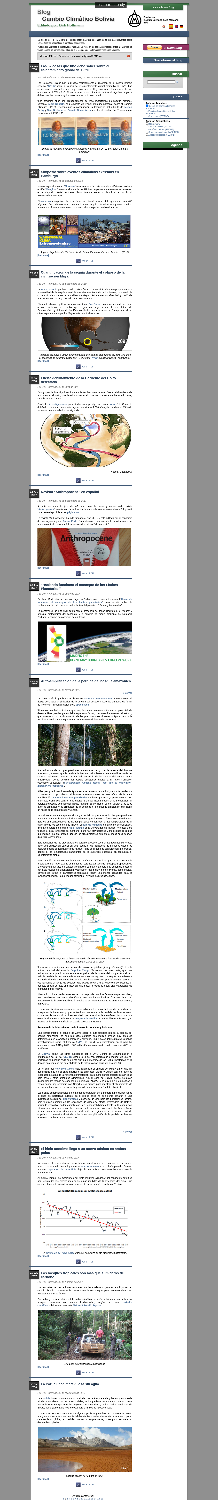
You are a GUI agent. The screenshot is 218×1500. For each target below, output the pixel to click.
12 (88, 1498)
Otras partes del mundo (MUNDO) (163, 132)
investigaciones (58, 404)
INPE (79, 1042)
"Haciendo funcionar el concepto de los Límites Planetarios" (79, 587)
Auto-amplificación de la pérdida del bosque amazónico (86, 681)
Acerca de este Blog (163, 7)
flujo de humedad (92, 824)
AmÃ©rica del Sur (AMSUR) (161, 129)
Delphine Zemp (80, 970)
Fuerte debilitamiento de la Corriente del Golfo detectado (78, 380)
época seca (82, 704)
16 (102, 1498)
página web (73, 512)
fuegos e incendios (86, 1018)
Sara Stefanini (55, 110)
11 (85, 1498)
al (173, 48)
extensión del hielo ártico (60, 1253)
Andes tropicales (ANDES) (160, 126)
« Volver (127, 693)
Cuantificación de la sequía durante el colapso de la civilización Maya (82, 274)
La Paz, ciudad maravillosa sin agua (70, 1384)
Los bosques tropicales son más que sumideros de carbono (82, 1275)
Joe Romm (95, 304)
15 (98, 1498)
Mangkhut (51, 189)
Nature (113, 404)
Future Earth (70, 521)
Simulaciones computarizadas (70, 797)
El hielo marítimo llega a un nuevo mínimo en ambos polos (83, 1151)
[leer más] (43, 155)
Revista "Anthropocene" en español (70, 492)
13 (92, 1498)
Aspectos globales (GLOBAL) (161, 135)
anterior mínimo (90, 1166)
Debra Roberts (56, 104)
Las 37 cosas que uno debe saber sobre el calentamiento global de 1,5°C (75, 68)
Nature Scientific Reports (87, 1305)
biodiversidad (70, 1099)
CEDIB (67, 1057)
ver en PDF (85, 160)
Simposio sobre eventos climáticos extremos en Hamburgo (80, 174)
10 (82, 1498)
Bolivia (46, 1053)
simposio (45, 201)
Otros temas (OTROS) (158, 116)
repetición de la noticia (62, 1169)
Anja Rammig (76, 827)
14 (95, 1498)
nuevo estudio (49, 289)
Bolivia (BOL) (154, 124)
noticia (46, 1398)
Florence (70, 186)
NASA (95, 358)
